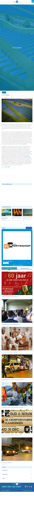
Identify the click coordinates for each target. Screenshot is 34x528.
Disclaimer (18, 487)
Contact (9, 487)
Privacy (13, 487)
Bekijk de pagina (5, 263)
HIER (24, 144)
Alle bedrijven (29, 227)
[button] (11, 265)
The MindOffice (29, 491)
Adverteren (4, 487)
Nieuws (4, 92)
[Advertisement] (17, 175)
